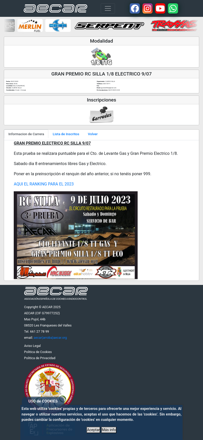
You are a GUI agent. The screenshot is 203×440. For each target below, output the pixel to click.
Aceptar (93, 430)
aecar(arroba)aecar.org (50, 338)
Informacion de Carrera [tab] (26, 134)
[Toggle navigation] (108, 8)
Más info (109, 430)
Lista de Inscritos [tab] (66, 134)
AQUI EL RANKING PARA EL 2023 (44, 184)
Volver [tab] (93, 134)
